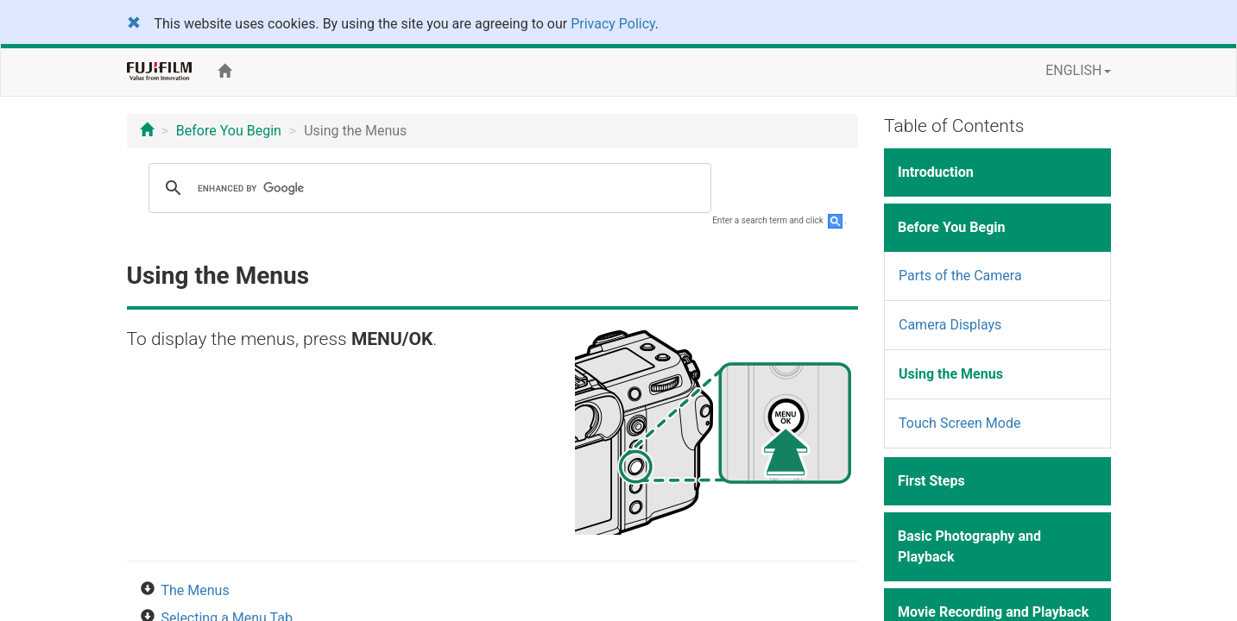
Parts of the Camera (960, 275)
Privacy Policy (613, 24)
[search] (427, 188)
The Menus (195, 590)
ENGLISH (1077, 70)
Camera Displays (950, 325)
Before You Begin (228, 130)
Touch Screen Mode (959, 423)
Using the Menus (951, 374)
